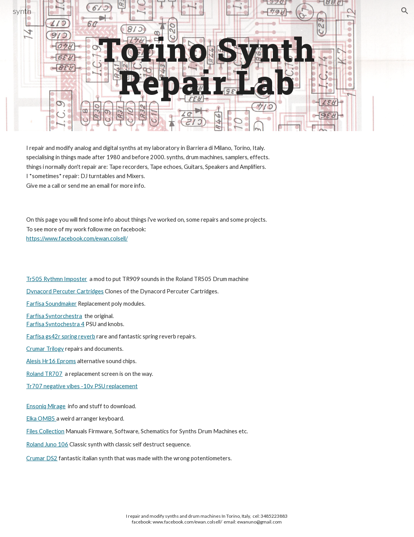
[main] (207, 66)
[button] (404, 11)
